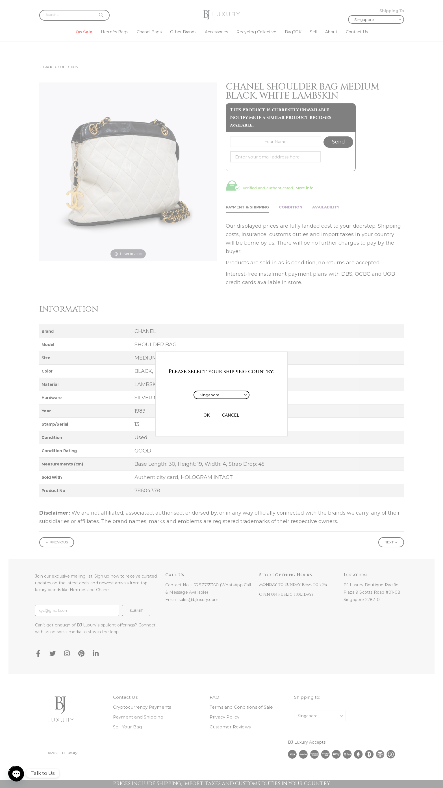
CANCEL (230, 415)
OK (206, 415)
